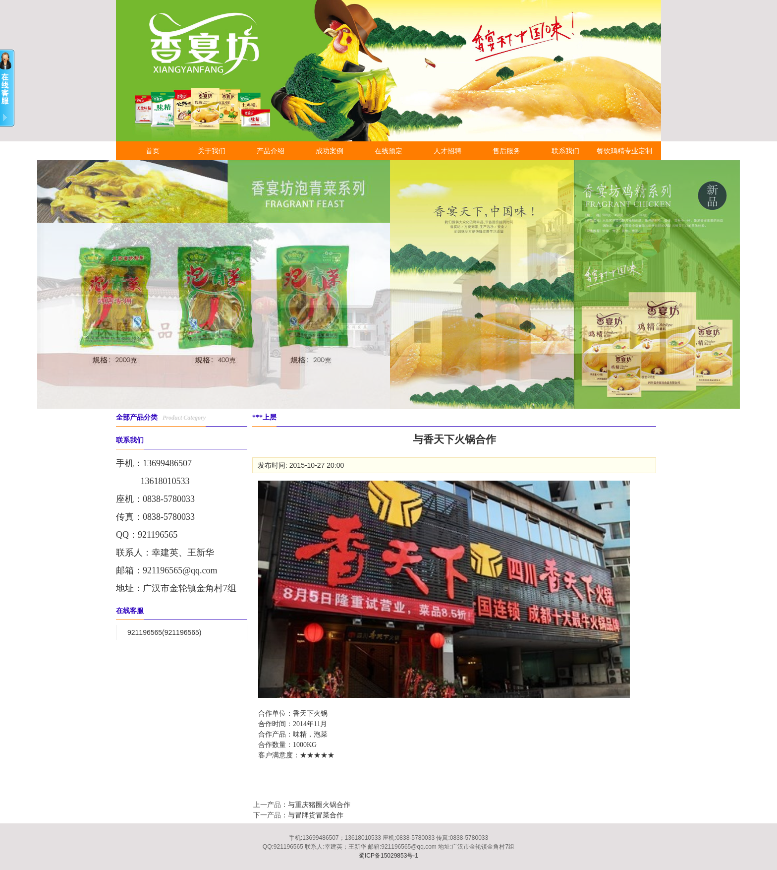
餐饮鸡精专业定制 (624, 151)
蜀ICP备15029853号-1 (388, 855)
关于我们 (211, 151)
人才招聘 (447, 151)
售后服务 (506, 151)
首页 (153, 151)
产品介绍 (270, 151)
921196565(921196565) (164, 632)
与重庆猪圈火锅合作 (319, 804)
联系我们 (565, 151)
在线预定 (388, 151)
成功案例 (329, 151)
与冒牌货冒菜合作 (315, 815)
